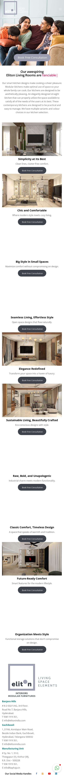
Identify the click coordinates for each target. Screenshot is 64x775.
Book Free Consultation (32, 57)
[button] (57, 768)
